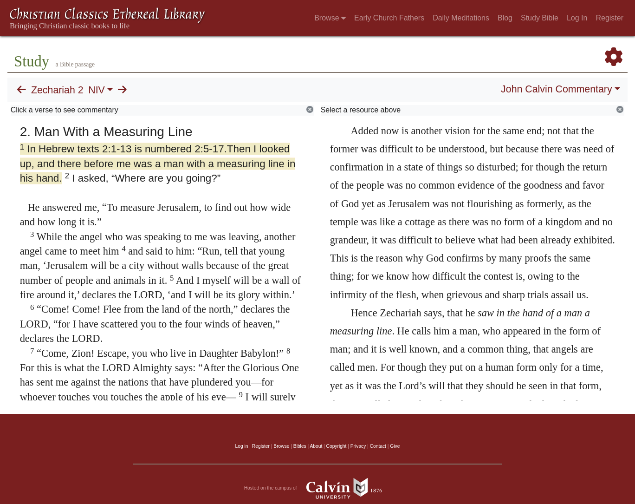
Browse (330, 18)
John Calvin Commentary (556, 89)
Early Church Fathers (389, 18)
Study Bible (539, 18)
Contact (378, 446)
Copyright (336, 446)
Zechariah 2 (57, 90)
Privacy (358, 446)
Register (609, 18)
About (316, 446)
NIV (96, 90)
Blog (505, 18)
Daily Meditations (461, 18)
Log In (577, 18)
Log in (241, 446)
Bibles (299, 446)
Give (395, 446)
